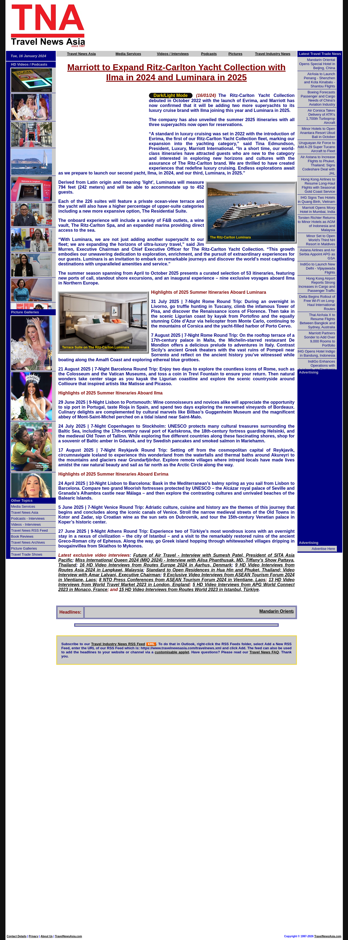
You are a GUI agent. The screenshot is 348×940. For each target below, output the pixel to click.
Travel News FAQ (264, 652)
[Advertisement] (223, 25)
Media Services (128, 54)
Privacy (34, 936)
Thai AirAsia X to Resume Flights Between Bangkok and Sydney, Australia (317, 321)
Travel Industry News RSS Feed (118, 644)
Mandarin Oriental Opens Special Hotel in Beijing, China (317, 64)
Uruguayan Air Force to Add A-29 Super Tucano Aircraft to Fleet (316, 147)
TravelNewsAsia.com (68, 936)
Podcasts (209, 54)
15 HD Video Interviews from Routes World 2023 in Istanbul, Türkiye (189, 589)
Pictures (235, 54)
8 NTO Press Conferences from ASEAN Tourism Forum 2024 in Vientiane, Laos (182, 579)
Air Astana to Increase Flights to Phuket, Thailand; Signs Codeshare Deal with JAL (317, 165)
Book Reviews (22, 536)
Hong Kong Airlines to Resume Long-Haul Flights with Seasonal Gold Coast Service (318, 185)
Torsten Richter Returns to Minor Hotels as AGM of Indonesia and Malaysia (316, 224)
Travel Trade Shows (26, 554)
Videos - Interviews (26, 524)
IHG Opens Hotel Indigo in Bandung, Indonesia (316, 353)
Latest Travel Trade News (320, 54)
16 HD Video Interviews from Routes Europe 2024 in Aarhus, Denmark (156, 565)
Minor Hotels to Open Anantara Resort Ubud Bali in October (317, 133)
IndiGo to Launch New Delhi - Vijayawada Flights (317, 268)
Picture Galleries (25, 312)
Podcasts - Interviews (28, 518)
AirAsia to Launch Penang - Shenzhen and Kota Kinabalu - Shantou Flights (319, 80)
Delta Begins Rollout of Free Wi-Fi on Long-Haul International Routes (317, 303)
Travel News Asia (81, 54)
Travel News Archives (28, 542)
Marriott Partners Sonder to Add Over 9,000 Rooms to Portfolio (319, 339)
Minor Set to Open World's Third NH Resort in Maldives (320, 240)
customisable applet (172, 652)
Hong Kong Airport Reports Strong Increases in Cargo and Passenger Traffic (317, 284)
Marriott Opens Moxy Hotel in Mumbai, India (317, 210)
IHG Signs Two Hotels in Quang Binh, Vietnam (316, 199)
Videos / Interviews (173, 54)
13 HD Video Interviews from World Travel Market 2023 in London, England (176, 582)
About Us (46, 936)
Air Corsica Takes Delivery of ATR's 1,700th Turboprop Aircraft (320, 116)
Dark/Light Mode (171, 95)
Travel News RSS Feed (29, 530)
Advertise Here (323, 549)
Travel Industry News (272, 54)
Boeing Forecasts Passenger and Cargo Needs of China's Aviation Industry (318, 98)
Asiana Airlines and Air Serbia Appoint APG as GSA (317, 254)
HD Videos (20, 64)
